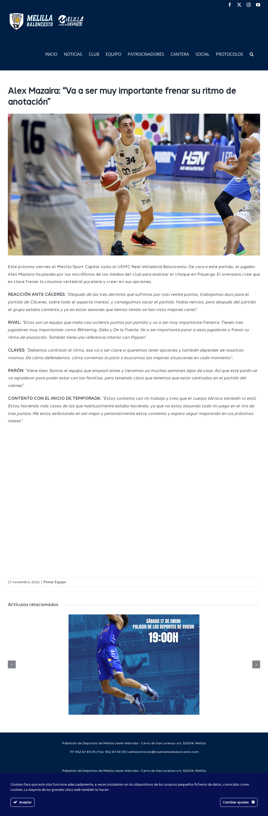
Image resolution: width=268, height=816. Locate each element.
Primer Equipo (54, 582)
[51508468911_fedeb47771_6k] (134, 185)
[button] (252, 53)
